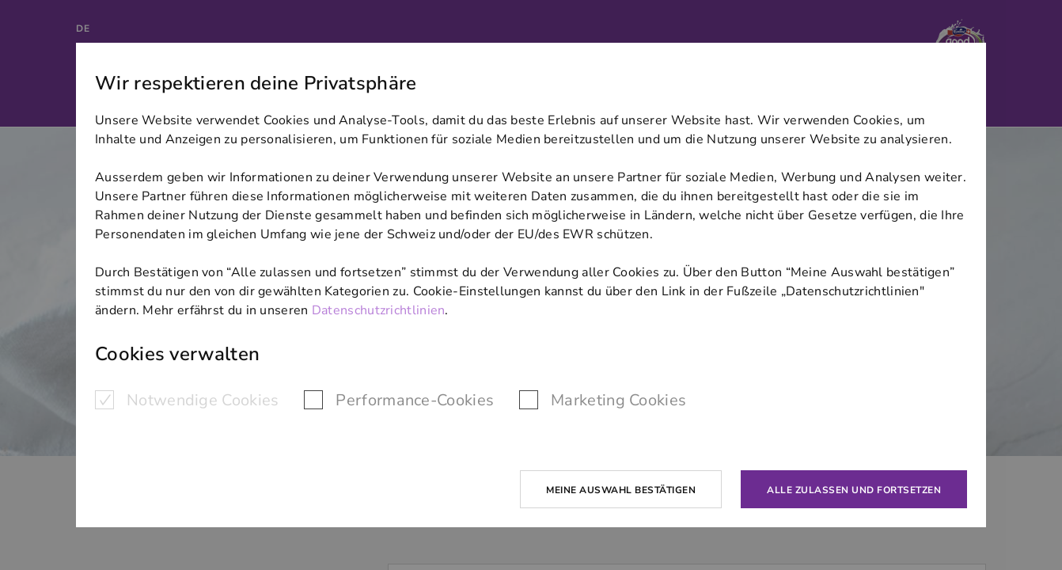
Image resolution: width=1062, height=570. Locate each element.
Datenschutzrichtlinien (379, 310)
